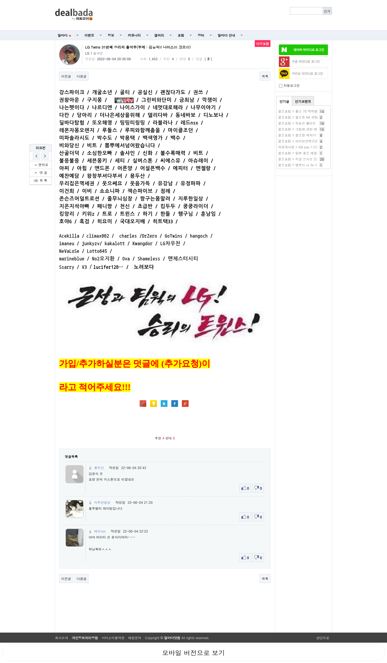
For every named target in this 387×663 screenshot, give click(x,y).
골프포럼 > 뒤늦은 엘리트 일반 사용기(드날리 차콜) (316, 123)
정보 (111, 35)
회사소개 (61, 637)
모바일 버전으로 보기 (193, 652)
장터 (201, 35)
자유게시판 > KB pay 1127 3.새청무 (305, 147)
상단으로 (322, 637)
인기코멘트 (303, 101)
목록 (265, 76)
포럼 (181, 35)
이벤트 (89, 35)
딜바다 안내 (226, 35)
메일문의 (134, 637)
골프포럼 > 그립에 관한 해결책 (301, 129)
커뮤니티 (134, 35)
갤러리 (159, 35)
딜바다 (64, 35)
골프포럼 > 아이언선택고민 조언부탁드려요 (310, 141)
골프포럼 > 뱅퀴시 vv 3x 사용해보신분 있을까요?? (315, 164)
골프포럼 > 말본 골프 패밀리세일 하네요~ (309, 153)
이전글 (66, 76)
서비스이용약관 (113, 637)
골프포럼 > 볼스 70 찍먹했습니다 (302, 111)
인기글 (284, 101)
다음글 (81, 76)
